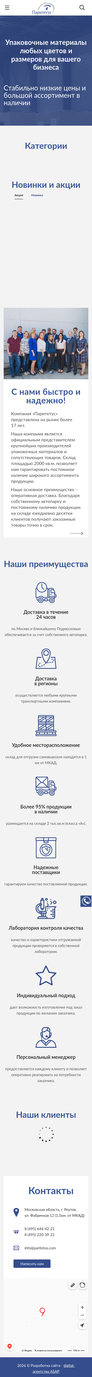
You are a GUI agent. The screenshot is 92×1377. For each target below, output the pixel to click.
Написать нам (32, 1263)
